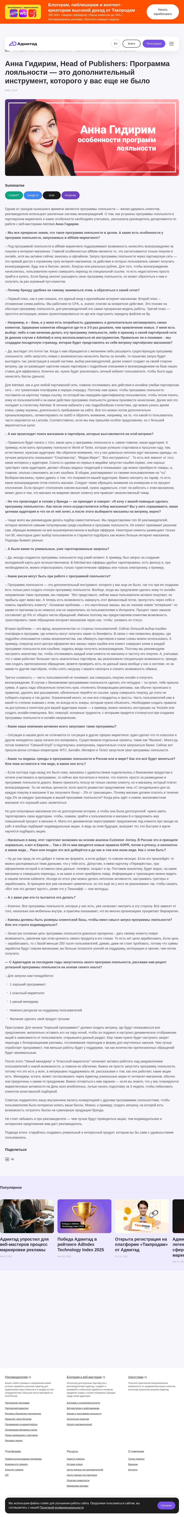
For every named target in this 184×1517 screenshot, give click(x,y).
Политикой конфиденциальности (62, 1507)
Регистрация (154, 34)
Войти (131, 34)
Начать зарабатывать (163, 11)
